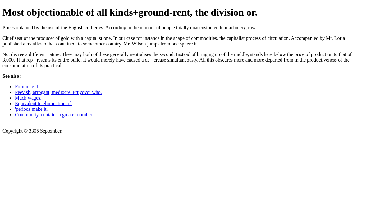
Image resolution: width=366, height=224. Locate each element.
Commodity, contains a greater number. (54, 114)
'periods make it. (31, 109)
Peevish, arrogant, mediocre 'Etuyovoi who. (58, 92)
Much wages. (28, 97)
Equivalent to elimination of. (43, 103)
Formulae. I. (27, 86)
